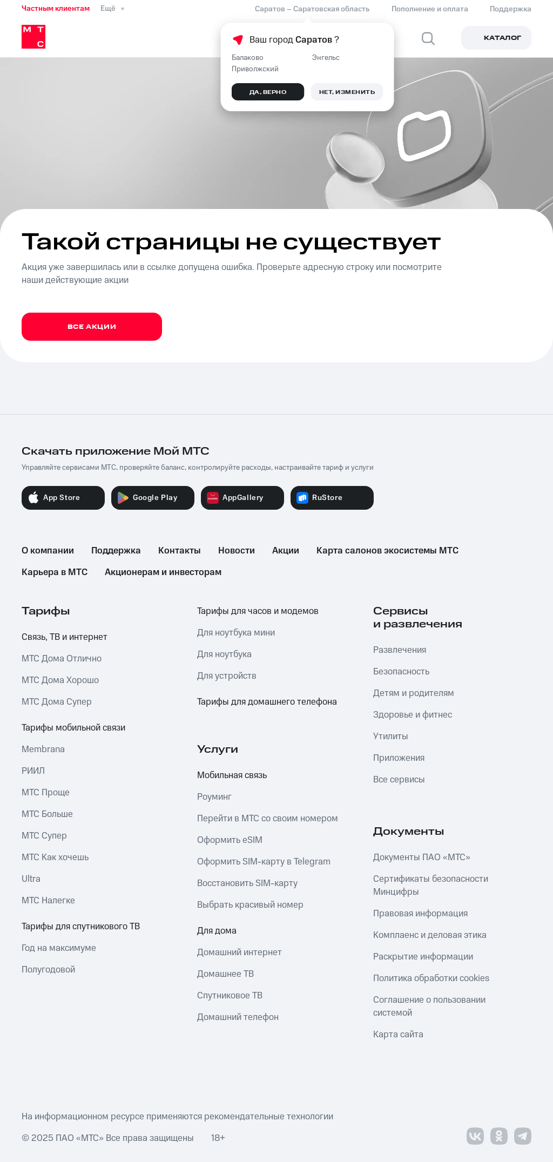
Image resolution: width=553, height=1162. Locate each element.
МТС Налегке (48, 900)
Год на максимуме (59, 948)
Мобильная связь (232, 775)
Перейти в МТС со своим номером (267, 818)
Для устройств (227, 676)
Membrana (43, 749)
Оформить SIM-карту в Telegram (264, 861)
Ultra (31, 879)
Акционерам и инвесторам (163, 572)
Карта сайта (398, 1034)
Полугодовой (48, 969)
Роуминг (214, 797)
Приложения (398, 758)
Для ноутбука (224, 654)
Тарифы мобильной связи (73, 727)
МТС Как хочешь (55, 857)
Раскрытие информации (423, 956)
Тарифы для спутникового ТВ (81, 926)
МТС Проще (46, 792)
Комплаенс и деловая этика (430, 935)
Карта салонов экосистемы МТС (387, 550)
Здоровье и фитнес (412, 714)
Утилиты (390, 736)
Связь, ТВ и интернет (64, 637)
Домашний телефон (238, 1017)
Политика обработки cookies (431, 978)
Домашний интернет (239, 952)
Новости (236, 550)
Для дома (217, 930)
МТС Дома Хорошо (60, 680)
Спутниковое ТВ (229, 995)
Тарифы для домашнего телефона (267, 701)
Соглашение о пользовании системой (429, 1006)
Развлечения (399, 650)
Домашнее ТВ (225, 974)
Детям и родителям (413, 693)
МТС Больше (47, 814)
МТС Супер (44, 835)
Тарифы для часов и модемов (258, 611)
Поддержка (116, 550)
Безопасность (401, 671)
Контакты (179, 550)
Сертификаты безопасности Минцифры (430, 885)
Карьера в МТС (54, 572)
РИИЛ (33, 771)
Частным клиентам (56, 8)
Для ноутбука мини (236, 632)
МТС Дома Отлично (62, 658)
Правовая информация (420, 913)
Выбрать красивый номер (250, 904)
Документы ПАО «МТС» (421, 857)
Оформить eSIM (229, 840)
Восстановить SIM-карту (247, 883)
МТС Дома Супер (57, 701)
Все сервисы (399, 779)
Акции (285, 550)
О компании (48, 550)
